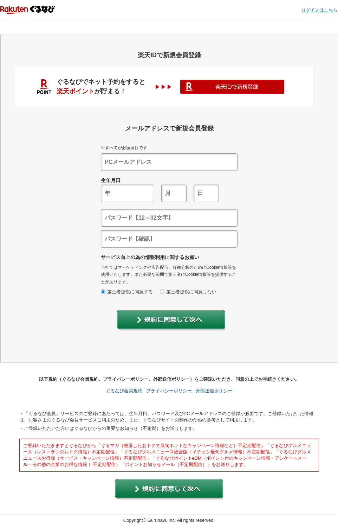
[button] (171, 320)
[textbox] (169, 162)
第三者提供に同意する (127, 291)
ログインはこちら (319, 10)
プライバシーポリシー (169, 390)
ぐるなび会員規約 (124, 390)
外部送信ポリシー (214, 390)
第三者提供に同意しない (188, 291)
